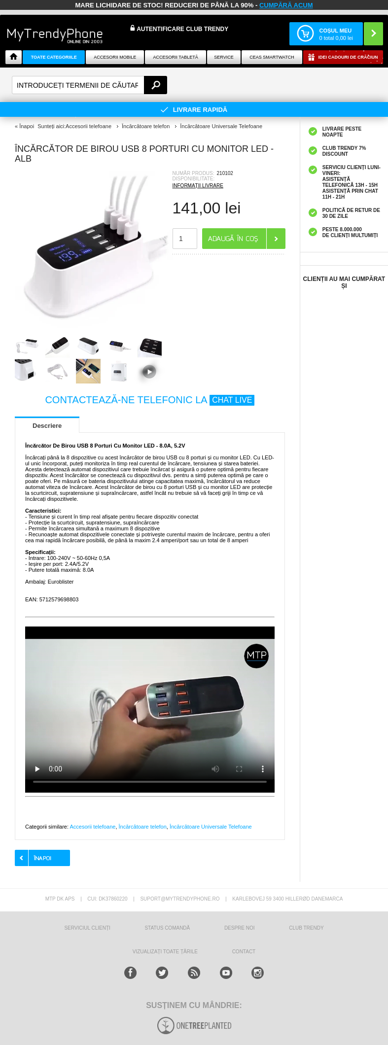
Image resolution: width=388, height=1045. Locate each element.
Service (223, 57)
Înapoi (26, 126)
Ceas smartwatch (271, 57)
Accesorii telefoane (92, 827)
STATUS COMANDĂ (167, 928)
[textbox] (89, 85)
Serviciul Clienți (87, 928)
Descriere (47, 425)
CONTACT (244, 951)
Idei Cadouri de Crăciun (348, 57)
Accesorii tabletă (175, 57)
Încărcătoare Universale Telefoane (211, 827)
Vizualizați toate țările (165, 951)
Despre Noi (239, 928)
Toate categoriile (54, 57)
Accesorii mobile (115, 57)
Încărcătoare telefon (143, 827)
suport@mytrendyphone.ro (179, 899)
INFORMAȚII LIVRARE (198, 185)
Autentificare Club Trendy (179, 29)
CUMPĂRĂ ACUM (286, 5)
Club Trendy (306, 928)
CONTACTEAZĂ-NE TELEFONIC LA (149, 399)
